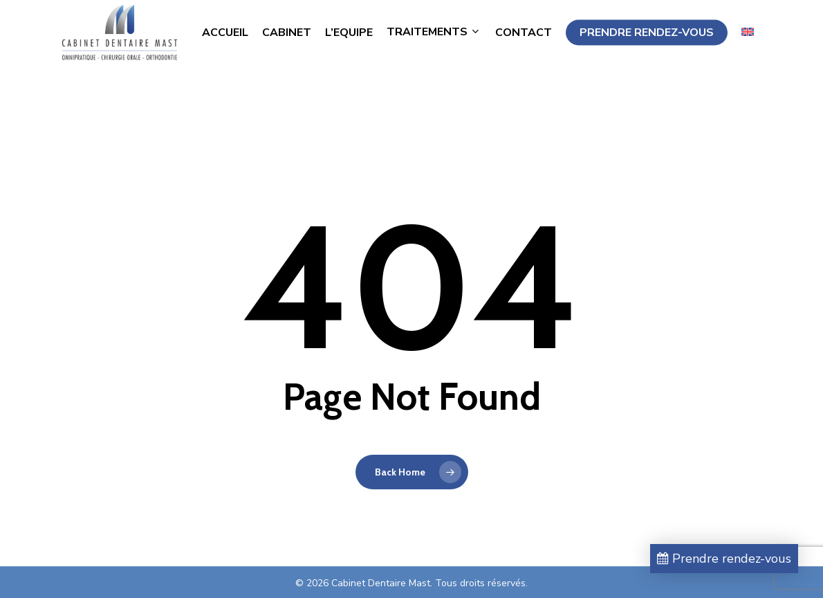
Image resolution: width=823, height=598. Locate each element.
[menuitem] (747, 51)
